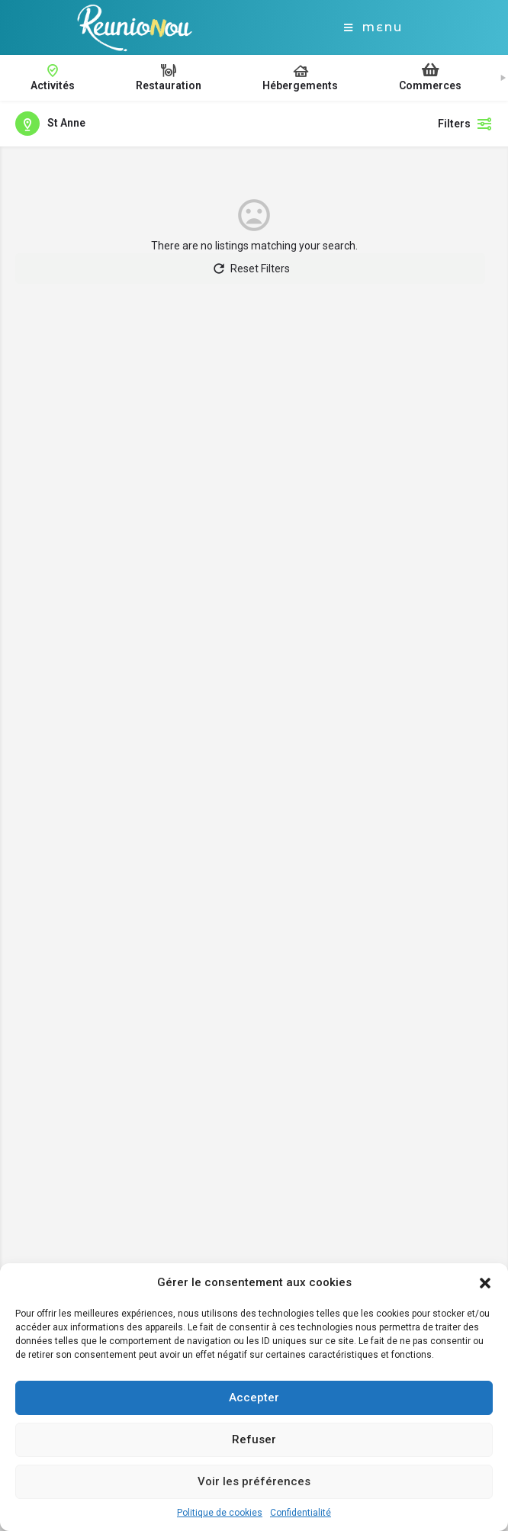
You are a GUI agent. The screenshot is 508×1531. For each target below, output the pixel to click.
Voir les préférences (254, 1481)
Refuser (254, 1439)
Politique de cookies (219, 1512)
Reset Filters (250, 268)
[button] (485, 1283)
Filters (465, 123)
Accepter (254, 1397)
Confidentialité (300, 1512)
